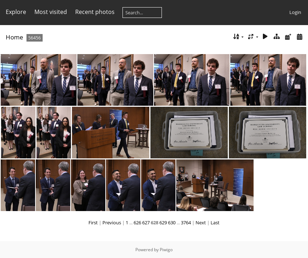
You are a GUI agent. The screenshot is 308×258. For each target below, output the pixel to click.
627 (146, 222)
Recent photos (95, 12)
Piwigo (166, 250)
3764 (186, 222)
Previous (111, 222)
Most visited (50, 12)
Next (201, 222)
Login (295, 12)
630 (171, 222)
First (93, 222)
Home (14, 37)
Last (215, 222)
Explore (16, 12)
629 (163, 222)
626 (137, 222)
